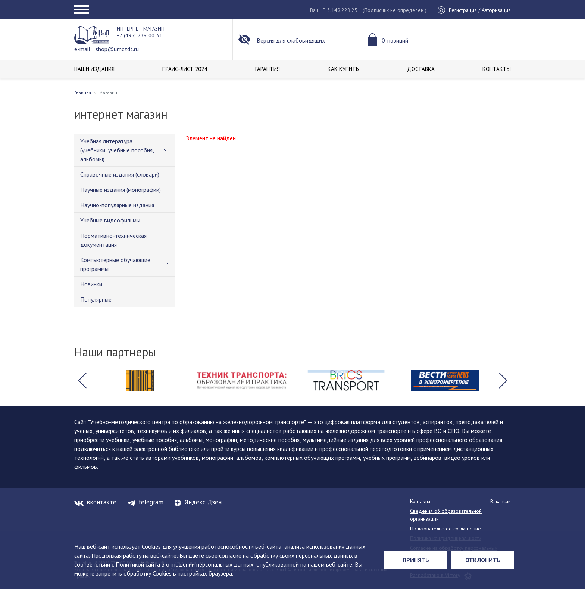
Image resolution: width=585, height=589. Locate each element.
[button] (82, 381)
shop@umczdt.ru (117, 49)
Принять (416, 560)
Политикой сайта (138, 564)
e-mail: (83, 49)
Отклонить (483, 560)
